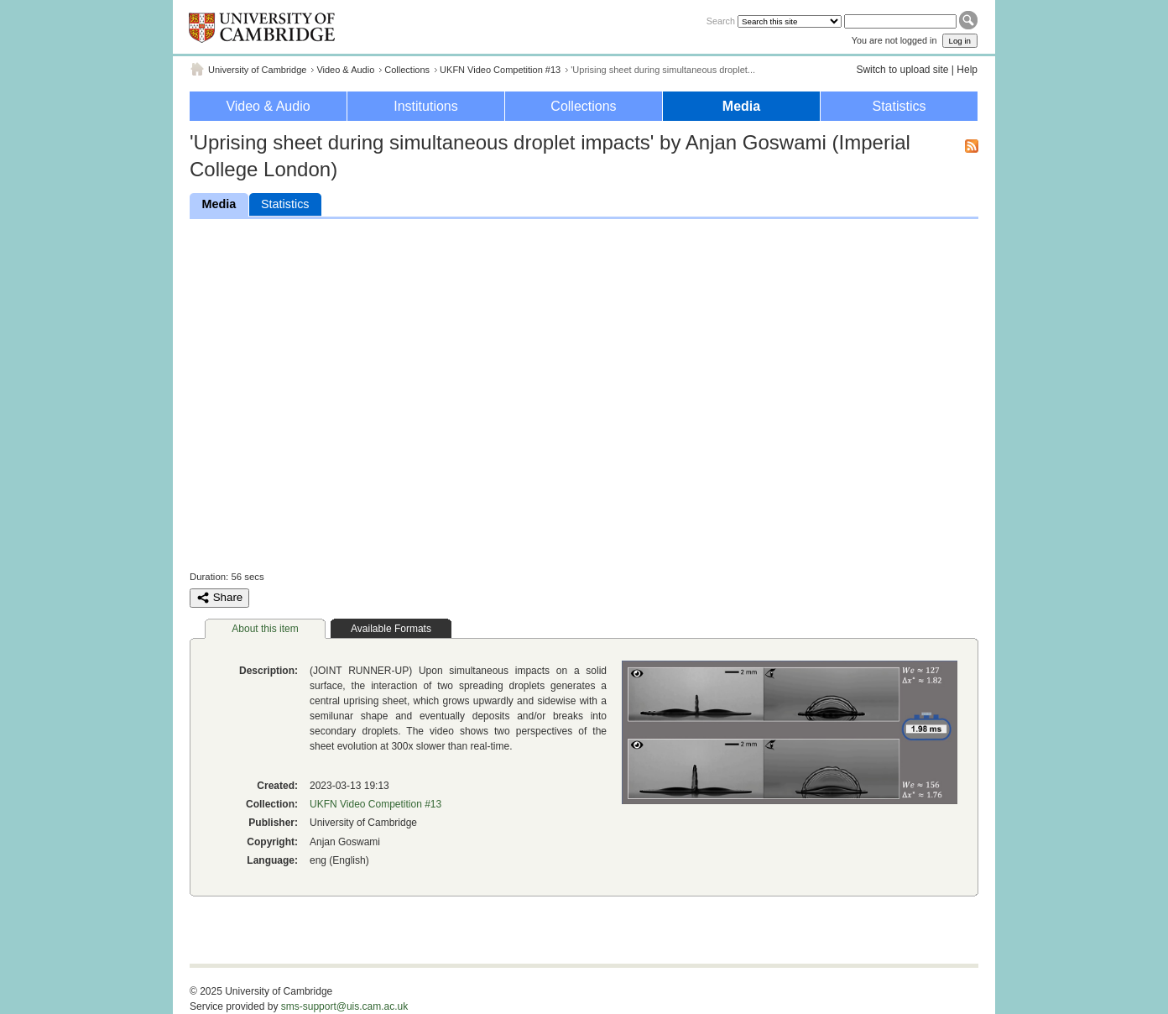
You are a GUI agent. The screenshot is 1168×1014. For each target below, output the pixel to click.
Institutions (425, 106)
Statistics (899, 106)
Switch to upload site (902, 70)
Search (721, 21)
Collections (407, 70)
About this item (265, 629)
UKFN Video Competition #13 (500, 70)
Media (741, 106)
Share (219, 597)
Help (967, 70)
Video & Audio (345, 70)
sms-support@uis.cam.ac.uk (345, 1006)
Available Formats (391, 629)
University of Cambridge (257, 70)
